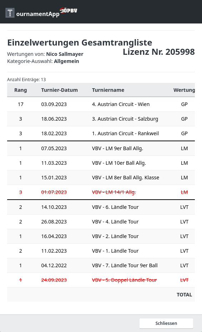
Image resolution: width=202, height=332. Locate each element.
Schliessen (166, 323)
